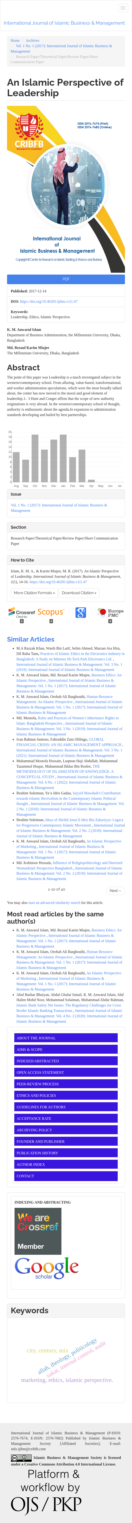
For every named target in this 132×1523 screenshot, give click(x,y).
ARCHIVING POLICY (34, 1130)
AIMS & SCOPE (29, 1050)
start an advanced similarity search (54, 903)
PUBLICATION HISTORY (37, 1153)
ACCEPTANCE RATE (34, 1119)
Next (115, 891)
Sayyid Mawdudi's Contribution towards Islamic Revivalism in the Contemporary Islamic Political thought (68, 798)
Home (15, 40)
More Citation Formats (34, 593)
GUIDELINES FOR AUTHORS (41, 1107)
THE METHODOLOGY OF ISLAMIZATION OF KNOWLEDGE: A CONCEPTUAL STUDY (64, 771)
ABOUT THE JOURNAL (36, 1038)
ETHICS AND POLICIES (36, 1096)
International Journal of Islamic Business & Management (64, 23)
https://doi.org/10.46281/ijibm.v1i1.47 (49, 301)
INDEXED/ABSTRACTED (38, 1061)
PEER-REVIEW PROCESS (38, 1084)
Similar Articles (30, 639)
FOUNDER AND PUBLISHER (40, 1142)
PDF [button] (66, 279)
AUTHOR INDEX (31, 1165)
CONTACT (25, 1176)
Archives (32, 40)
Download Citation (79, 593)
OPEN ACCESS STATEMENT (40, 1073)
